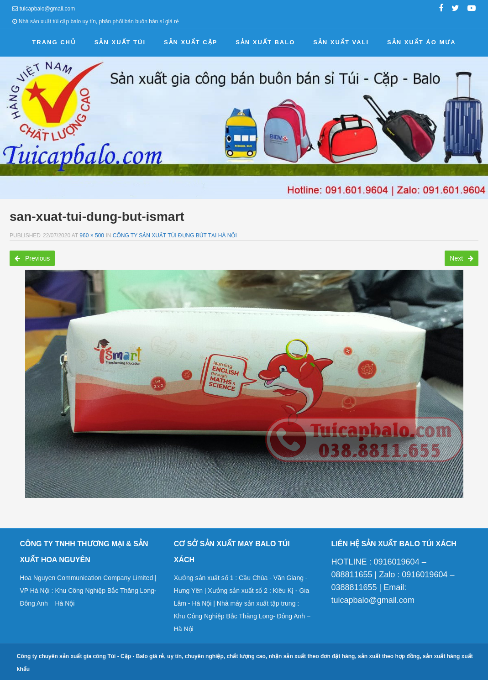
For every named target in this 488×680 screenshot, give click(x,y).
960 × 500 (91, 235)
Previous (32, 258)
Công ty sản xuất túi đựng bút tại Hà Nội (175, 235)
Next (461, 258)
